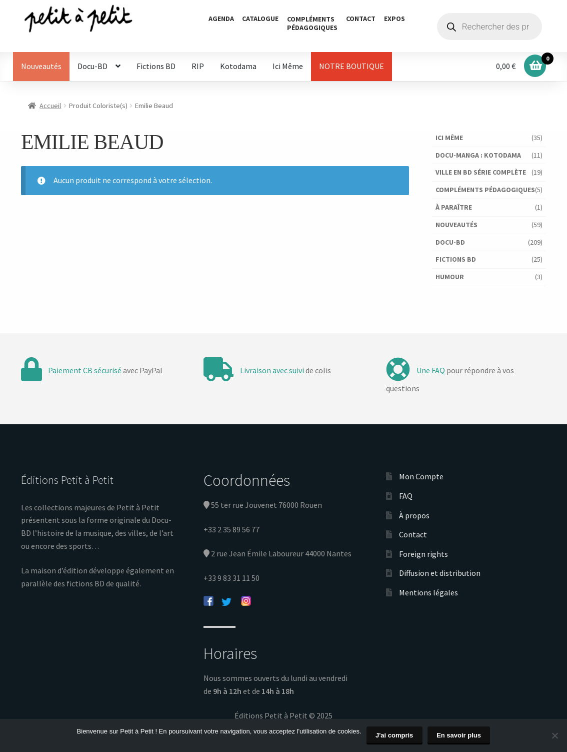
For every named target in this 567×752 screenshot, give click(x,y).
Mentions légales (428, 592)
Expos (394, 18)
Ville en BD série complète (481, 172)
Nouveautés (41, 66)
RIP (198, 66)
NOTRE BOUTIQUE (351, 66)
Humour (450, 276)
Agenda (221, 18)
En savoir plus (458, 735)
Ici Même (287, 66)
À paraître (454, 207)
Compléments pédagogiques (485, 189)
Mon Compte (421, 476)
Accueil (50, 105)
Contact (361, 18)
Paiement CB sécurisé (85, 370)
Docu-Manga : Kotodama (478, 155)
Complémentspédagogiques (312, 23)
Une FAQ (430, 370)
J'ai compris (394, 735)
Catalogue (260, 18)
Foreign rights (423, 554)
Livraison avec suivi (272, 370)
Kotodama (238, 66)
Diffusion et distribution (439, 573)
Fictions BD (156, 66)
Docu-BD (93, 66)
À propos (414, 515)
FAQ (405, 496)
